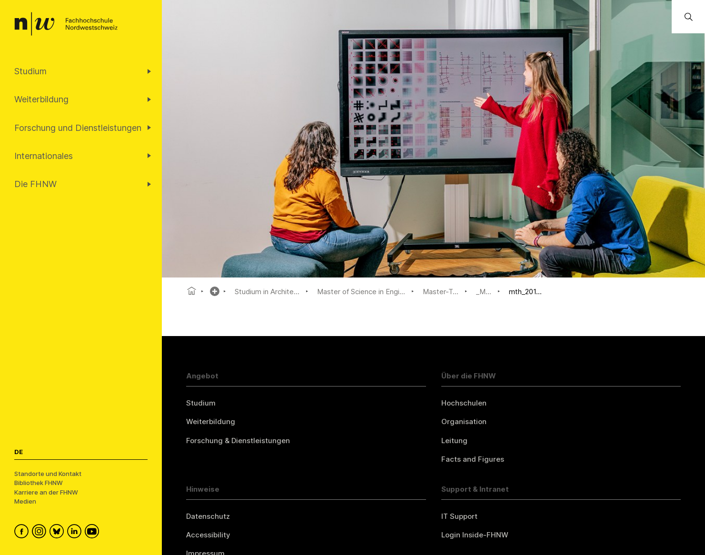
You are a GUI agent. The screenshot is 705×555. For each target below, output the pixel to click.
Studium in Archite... (267, 291)
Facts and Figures (472, 459)
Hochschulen (464, 402)
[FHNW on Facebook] (23, 532)
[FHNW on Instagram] (41, 532)
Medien (25, 501)
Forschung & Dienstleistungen (238, 440)
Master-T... (440, 291)
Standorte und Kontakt (47, 473)
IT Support (459, 516)
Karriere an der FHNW (46, 492)
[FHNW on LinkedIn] (76, 532)
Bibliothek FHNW (38, 482)
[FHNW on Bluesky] (58, 532)
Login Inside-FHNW (474, 534)
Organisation (464, 421)
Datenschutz (208, 516)
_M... (483, 291)
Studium (201, 402)
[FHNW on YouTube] (93, 532)
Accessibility (208, 534)
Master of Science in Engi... (361, 291)
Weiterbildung (210, 421)
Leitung (454, 440)
